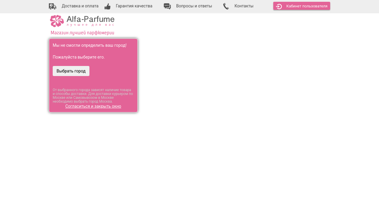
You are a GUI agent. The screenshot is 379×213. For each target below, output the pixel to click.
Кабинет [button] (301, 6)
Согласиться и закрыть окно (93, 106)
